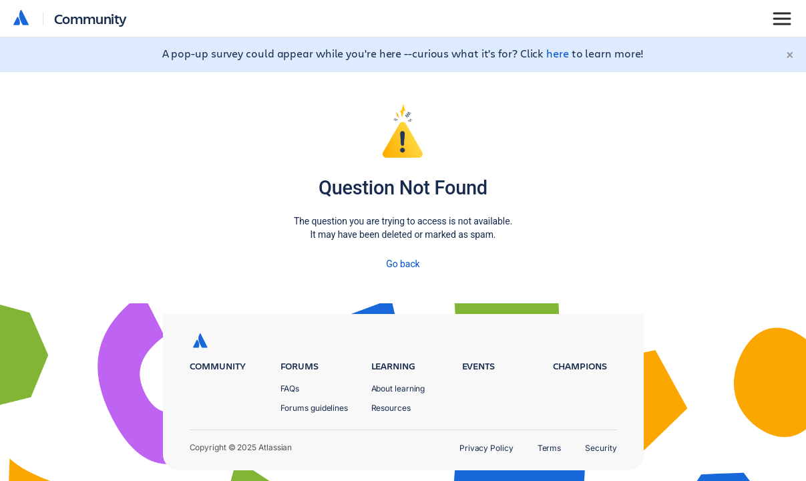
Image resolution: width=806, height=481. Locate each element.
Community (90, 18)
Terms (550, 448)
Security (600, 448)
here (557, 53)
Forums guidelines (314, 408)
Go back (402, 264)
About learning (398, 388)
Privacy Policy (486, 448)
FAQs (290, 388)
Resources (391, 408)
